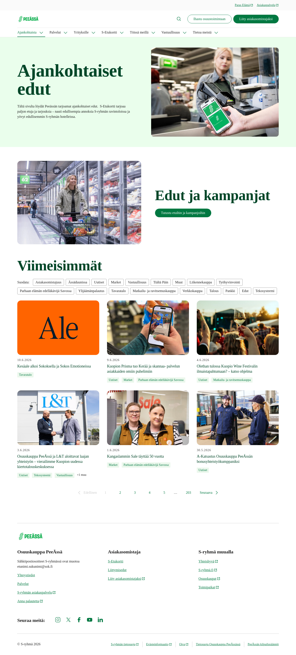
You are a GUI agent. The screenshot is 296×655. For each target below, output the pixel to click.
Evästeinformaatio (159, 644)
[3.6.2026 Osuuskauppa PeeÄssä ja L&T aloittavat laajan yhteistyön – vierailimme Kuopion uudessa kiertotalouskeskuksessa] (58, 434)
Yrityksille (81, 32)
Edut (245, 291)
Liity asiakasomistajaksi (256, 19)
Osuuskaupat (209, 578)
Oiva (184, 644)
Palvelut (55, 32)
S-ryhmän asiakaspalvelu (36, 592)
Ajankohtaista (27, 32)
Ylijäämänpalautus (91, 291)
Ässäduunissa (77, 282)
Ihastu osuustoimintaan (210, 19)
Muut (179, 282)
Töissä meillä (139, 32)
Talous (213, 291)
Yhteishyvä (208, 561)
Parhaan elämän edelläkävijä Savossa (46, 291)
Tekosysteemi (265, 291)
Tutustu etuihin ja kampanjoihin (183, 213)
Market (116, 282)
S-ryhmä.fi (207, 570)
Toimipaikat (208, 587)
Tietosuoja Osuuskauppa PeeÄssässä (218, 644)
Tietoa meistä (202, 32)
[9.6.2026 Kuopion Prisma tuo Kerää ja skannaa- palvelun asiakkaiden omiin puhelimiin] (148, 341)
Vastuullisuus (171, 32)
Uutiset (99, 282)
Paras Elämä (244, 5)
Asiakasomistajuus (48, 282)
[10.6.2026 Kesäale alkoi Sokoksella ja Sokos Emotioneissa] (58, 339)
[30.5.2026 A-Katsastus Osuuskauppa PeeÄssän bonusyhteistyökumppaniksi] (238, 431)
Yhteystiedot (26, 575)
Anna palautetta (30, 601)
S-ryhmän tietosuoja (125, 644)
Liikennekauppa (201, 282)
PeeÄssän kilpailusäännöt (263, 644)
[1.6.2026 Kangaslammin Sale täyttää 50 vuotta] (148, 429)
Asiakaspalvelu (268, 5)
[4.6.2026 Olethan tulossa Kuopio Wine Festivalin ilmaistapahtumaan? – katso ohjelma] (238, 341)
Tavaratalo (118, 291)
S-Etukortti (109, 32)
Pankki (230, 291)
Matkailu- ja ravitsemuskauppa (154, 291)
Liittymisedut (117, 570)
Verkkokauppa (192, 291)
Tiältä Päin (160, 282)
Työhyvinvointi (229, 282)
